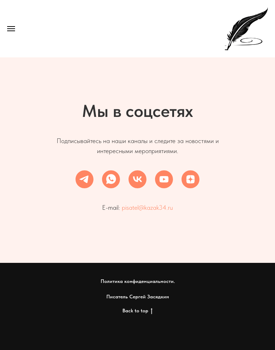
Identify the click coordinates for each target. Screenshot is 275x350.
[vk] (137, 179)
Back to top (137, 311)
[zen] (190, 179)
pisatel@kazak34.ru (147, 207)
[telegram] (84, 179)
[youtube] (164, 179)
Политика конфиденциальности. (138, 281)
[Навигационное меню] (11, 28)
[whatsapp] (111, 179)
